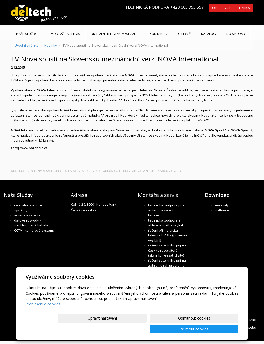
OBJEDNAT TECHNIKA (231, 7)
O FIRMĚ (184, 33)
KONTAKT (159, 33)
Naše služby (28, 33)
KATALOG (208, 33)
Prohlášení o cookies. (43, 314)
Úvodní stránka (27, 45)
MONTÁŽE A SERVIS (65, 33)
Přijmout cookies (218, 329)
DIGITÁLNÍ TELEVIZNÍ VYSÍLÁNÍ (115, 33)
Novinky (50, 45)
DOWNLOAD (235, 33)
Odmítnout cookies (177, 329)
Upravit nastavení (134, 329)
